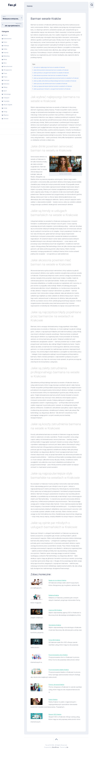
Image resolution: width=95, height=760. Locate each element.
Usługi (5, 111)
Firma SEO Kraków (55, 645)
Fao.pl (12, 5)
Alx (67, 752)
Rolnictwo (6, 84)
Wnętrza (6, 115)
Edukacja (6, 45)
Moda (5, 59)
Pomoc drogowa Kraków (57, 690)
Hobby (5, 49)
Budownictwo (8, 38)
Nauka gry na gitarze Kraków (58, 585)
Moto (5, 63)
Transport (6, 97)
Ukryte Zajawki (8, 104)
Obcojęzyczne (8, 70)
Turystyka (6, 101)
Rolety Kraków (53, 704)
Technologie (7, 94)
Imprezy (6, 52)
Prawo (5, 77)
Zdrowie (6, 118)
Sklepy (5, 87)
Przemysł (6, 80)
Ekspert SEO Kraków (56, 719)
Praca (5, 73)
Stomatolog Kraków (55, 630)
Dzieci (5, 42)
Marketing (6, 56)
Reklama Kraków (54, 600)
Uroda (5, 108)
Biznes (6, 35)
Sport (5, 91)
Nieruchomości (8, 66)
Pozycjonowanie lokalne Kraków (60, 675)
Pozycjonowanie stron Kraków (59, 660)
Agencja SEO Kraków (56, 615)
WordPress (55, 752)
